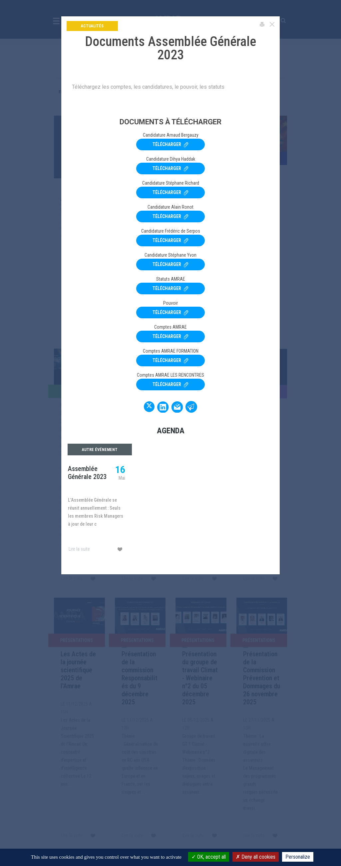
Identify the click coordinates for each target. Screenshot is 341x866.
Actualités (92, 26)
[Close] (272, 24)
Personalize (297, 857)
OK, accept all (208, 857)
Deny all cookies (255, 857)
